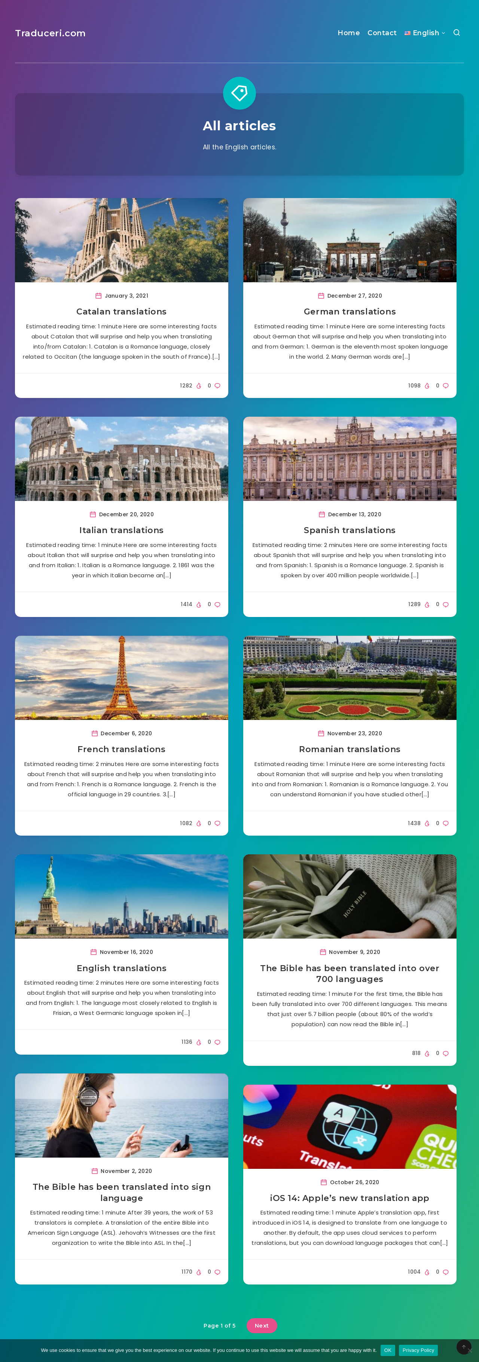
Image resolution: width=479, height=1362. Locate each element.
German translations (350, 312)
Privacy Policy (418, 1350)
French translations (121, 749)
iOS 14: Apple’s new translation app (350, 1198)
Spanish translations (350, 530)
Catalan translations (121, 312)
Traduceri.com (50, 33)
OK (387, 1350)
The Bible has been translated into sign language (122, 1192)
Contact (382, 33)
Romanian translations (350, 749)
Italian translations (121, 530)
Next (262, 1325)
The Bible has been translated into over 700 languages (349, 974)
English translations (122, 968)
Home (349, 33)
